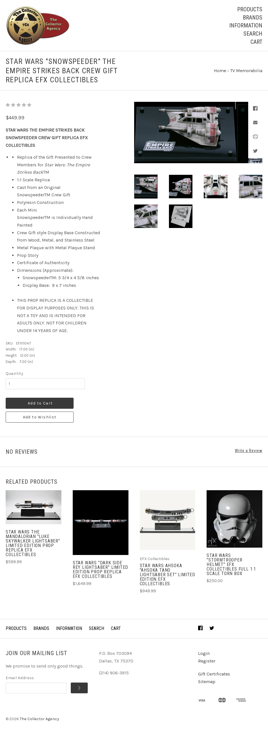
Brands (252, 17)
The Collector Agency (39, 719)
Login (204, 653)
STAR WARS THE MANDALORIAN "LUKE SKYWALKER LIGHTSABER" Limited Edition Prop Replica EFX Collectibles (33, 543)
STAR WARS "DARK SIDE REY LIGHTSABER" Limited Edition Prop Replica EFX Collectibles (100, 569)
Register (206, 661)
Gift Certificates (214, 674)
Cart (256, 41)
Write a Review (248, 450)
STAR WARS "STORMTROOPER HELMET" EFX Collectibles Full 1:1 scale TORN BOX (231, 564)
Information (245, 25)
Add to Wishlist (40, 417)
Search (252, 33)
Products (249, 9)
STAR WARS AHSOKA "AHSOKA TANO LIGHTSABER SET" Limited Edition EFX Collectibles (167, 574)
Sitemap (206, 681)
